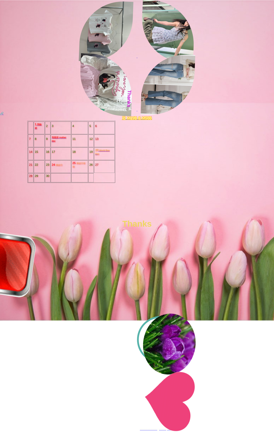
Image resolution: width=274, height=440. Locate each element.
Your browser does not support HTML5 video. (137, 251)
